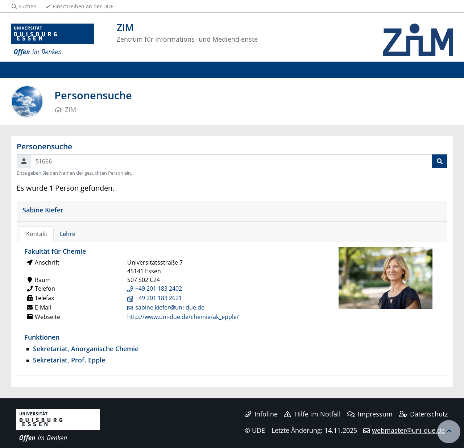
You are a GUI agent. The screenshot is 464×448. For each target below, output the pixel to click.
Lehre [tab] (67, 234)
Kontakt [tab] (36, 234)
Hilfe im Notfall (312, 414)
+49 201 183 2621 (158, 298)
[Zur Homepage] (52, 40)
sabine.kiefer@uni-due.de (169, 307)
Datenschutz (423, 414)
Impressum (370, 414)
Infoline (261, 414)
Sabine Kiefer (42, 209)
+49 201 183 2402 (158, 289)
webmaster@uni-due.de (408, 430)
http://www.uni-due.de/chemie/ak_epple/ (183, 317)
